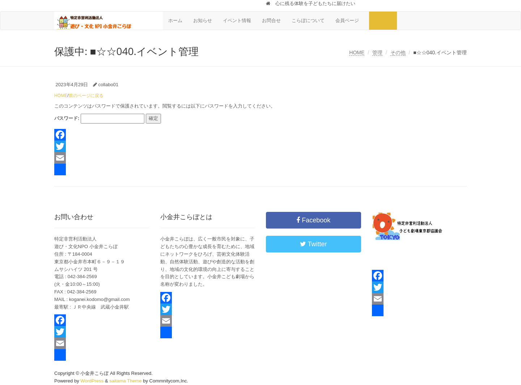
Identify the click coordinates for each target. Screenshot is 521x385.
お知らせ (202, 20)
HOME (356, 52)
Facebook (313, 220)
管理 (377, 52)
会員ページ (349, 20)
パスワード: (99, 119)
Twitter (313, 244)
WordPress (91, 381)
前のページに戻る (86, 95)
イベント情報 (237, 20)
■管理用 (382, 20)
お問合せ (271, 20)
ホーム (175, 20)
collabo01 (108, 84)
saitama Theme (125, 381)
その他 (398, 52)
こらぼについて (308, 20)
